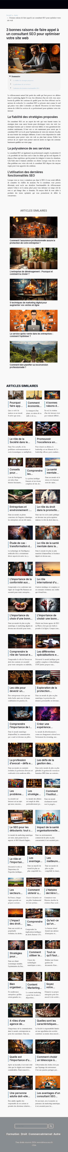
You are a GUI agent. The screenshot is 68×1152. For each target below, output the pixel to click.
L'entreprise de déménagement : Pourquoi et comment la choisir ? (31, 272)
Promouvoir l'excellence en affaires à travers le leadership (47, 443)
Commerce (35, 1134)
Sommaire (15, 76)
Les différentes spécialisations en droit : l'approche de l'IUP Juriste (47, 656)
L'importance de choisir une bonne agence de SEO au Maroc (48, 620)
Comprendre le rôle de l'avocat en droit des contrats (21, 655)
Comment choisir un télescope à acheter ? (47, 1060)
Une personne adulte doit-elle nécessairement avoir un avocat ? (20, 1098)
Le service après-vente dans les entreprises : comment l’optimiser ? (31, 334)
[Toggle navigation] (5, 4)
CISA (34, 1145)
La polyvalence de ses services (21, 84)
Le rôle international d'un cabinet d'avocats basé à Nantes (47, 584)
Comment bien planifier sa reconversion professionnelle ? (29, 366)
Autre (16, 15)
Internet (47, 1134)
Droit (24, 1134)
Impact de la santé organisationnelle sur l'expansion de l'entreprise (48, 832)
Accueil (8, 15)
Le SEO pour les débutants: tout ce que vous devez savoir (21, 832)
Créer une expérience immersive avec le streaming (47, 728)
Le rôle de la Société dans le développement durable (19, 443)
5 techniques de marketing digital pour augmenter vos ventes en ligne (28, 303)
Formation (12, 1134)
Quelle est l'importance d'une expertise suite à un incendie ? (21, 1061)
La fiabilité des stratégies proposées (23, 80)
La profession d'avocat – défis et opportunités (20, 763)
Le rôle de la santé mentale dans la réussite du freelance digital (48, 548)
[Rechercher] (31, 1126)
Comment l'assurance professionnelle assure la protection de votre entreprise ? (32, 241)
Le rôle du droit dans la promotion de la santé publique (47, 511)
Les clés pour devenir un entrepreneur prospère (18, 692)
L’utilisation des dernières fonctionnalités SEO (26, 88)
